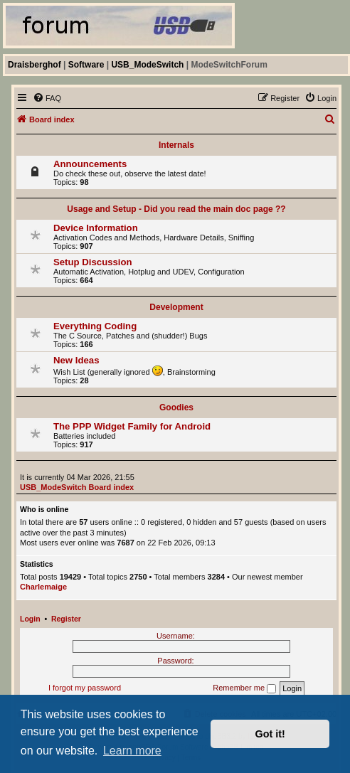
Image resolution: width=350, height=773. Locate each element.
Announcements (90, 164)
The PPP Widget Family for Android (132, 426)
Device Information (95, 228)
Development (176, 307)
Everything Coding (95, 326)
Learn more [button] (132, 751)
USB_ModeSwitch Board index (77, 487)
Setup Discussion (92, 262)
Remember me (244, 688)
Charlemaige (43, 586)
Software (86, 65)
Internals (176, 145)
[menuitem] (47, 98)
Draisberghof (34, 65)
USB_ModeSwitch (147, 65)
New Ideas (76, 360)
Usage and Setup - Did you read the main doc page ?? (176, 209)
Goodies (176, 407)
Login (30, 618)
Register (66, 618)
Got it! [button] (270, 734)
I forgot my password (84, 687)
